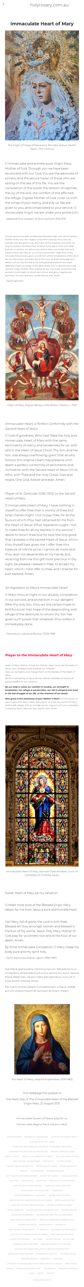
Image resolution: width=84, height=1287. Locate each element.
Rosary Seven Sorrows (23, 1215)
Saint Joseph (71, 1264)
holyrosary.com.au (43, 4)
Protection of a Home (46, 1166)
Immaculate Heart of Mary (20, 1254)
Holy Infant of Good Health (23, 1220)
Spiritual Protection (65, 1200)
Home (32, 1273)
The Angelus (49, 1268)
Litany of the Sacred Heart (64, 1137)
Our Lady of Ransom (68, 1268)
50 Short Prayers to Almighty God (42, 1210)
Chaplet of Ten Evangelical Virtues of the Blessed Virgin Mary (42, 1147)
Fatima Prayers (14, 1137)
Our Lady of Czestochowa (61, 1181)
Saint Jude (41, 1181)
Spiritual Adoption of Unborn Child (57, 1220)
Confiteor (45, 1259)
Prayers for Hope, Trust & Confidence (55, 1215)
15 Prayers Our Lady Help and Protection (28, 1152)
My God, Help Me (53, 1239)
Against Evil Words (49, 1176)
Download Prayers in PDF (28, 1268)
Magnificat (61, 1225)
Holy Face (14, 1181)
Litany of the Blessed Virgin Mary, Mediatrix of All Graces (34, 1264)
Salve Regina (28, 1181)
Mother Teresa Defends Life (20, 1166)
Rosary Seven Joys (68, 1166)
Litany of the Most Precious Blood (27, 1205)
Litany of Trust (12, 1156)
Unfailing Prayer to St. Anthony (56, 1244)
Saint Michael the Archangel (26, 1161)
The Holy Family (64, 1161)
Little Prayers (36, 1171)
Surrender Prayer (55, 1171)
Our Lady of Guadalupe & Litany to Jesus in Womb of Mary (42, 1249)
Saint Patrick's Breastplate (21, 1230)
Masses (10, 1268)
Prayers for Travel (27, 1225)
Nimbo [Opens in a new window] (48, 1280)
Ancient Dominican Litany (63, 1152)
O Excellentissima (69, 1176)
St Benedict (42, 1230)
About (40, 1273)
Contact (50, 1273)
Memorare (57, 1190)
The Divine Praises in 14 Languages (30, 1195)
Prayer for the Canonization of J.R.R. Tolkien (30, 1200)
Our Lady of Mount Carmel (42, 1142)
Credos (23, 1171)
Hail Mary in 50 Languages (63, 1230)
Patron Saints (46, 1225)
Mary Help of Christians (62, 1234)
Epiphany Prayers (29, 1259)
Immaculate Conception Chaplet (37, 1156)
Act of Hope (68, 1239)
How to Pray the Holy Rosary (36, 1190)
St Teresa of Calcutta (46, 1254)
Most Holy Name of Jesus (67, 1156)
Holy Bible (58, 1259)
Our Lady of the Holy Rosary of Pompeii (29, 1234)
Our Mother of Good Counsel (28, 1186)
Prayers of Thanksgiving (36, 1137)
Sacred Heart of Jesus (59, 1195)
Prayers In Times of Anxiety (60, 1205)
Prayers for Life (69, 1210)
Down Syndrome (15, 1210)
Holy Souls (48, 1161)
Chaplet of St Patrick (20, 1239)
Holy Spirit (38, 1239)
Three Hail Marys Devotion (57, 1186)
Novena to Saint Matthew (25, 1244)
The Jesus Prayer (68, 1254)
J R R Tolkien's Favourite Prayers (21, 1176)
